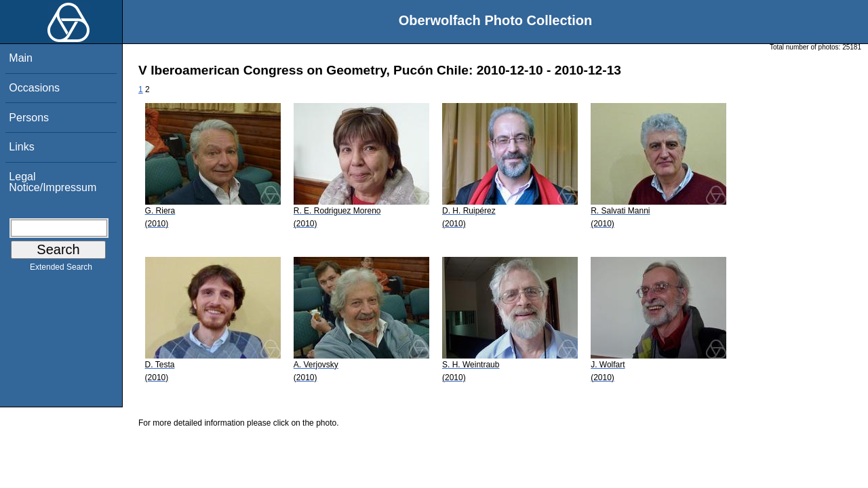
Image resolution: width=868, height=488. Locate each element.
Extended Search (61, 270)
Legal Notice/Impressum (52, 182)
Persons (29, 117)
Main (21, 58)
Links (21, 146)
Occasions (34, 88)
